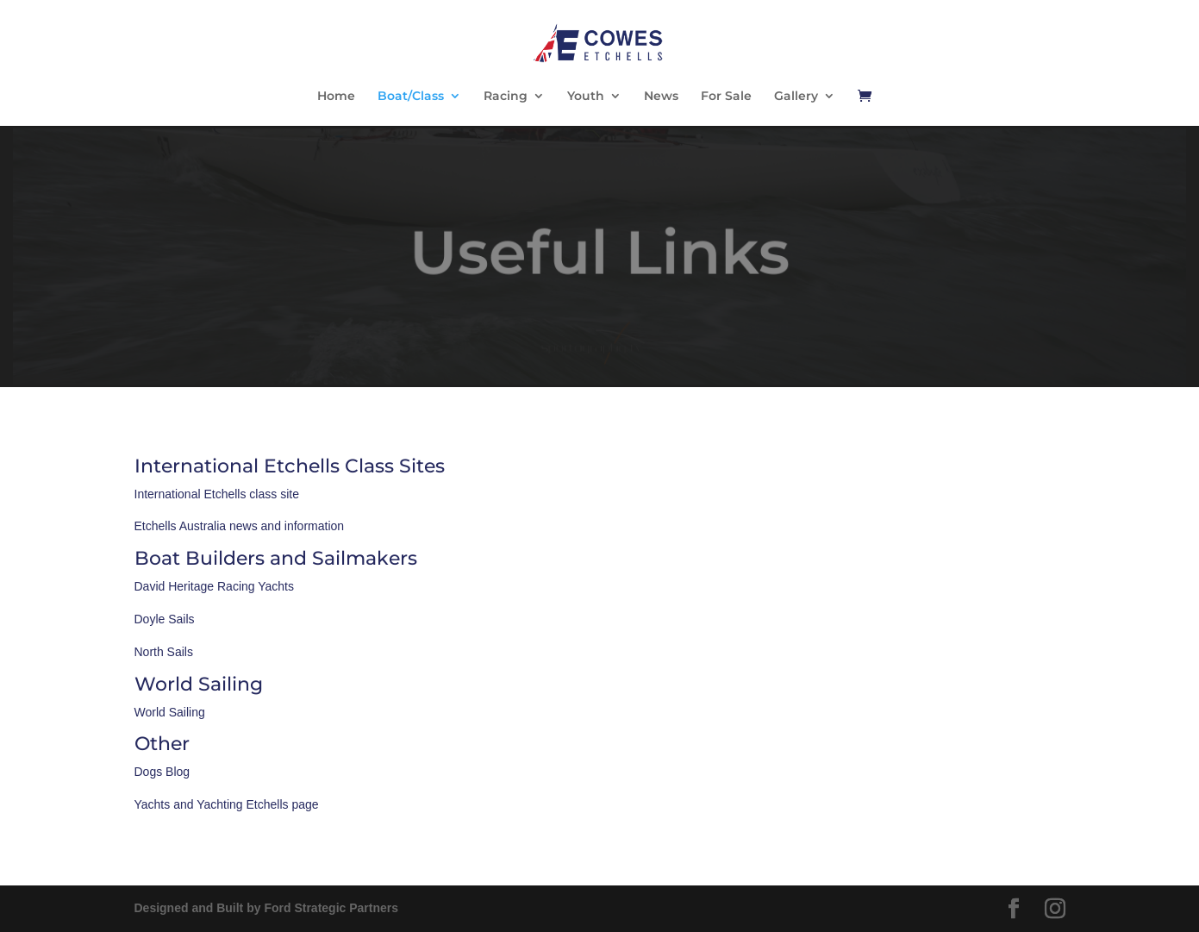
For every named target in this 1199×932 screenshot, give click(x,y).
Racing (506, 96)
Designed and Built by (266, 908)
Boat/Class (411, 96)
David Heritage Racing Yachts (214, 586)
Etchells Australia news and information (239, 526)
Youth (585, 96)
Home (336, 96)
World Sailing (169, 712)
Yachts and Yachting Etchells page (226, 804)
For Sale (726, 96)
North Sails (163, 652)
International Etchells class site (216, 494)
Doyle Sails (164, 619)
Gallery (796, 96)
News (661, 96)
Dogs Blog (162, 772)
